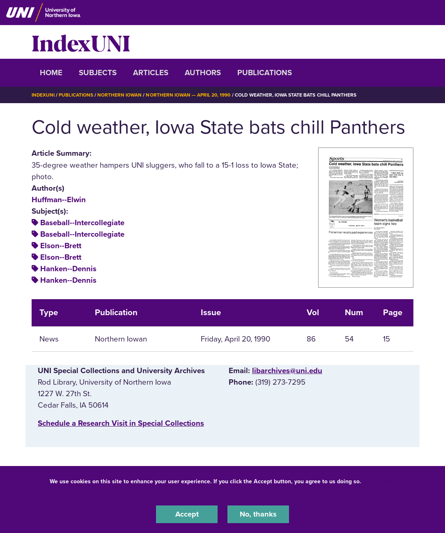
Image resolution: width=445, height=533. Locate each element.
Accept (187, 514)
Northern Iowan (120, 95)
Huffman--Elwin (59, 199)
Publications (264, 72)
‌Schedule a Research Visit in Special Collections (121, 423)
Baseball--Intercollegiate (82, 222)
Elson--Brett (60, 245)
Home (51, 72)
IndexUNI (81, 42)
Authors (203, 72)
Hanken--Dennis (68, 268)
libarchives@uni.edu (287, 370)
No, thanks (258, 514)
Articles (150, 72)
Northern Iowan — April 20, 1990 (189, 95)
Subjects (98, 72)
